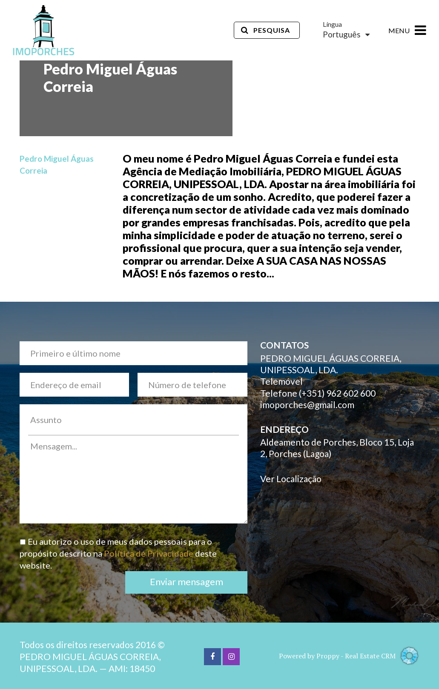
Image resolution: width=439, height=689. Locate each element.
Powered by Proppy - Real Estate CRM (349, 655)
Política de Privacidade (148, 553)
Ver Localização (290, 478)
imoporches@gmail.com (307, 404)
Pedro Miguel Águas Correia (57, 164)
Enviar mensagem (186, 581)
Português (346, 34)
